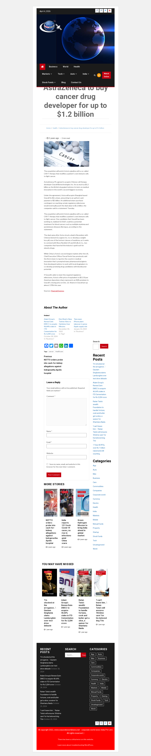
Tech (60, 74)
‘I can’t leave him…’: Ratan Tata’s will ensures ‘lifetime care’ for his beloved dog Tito (101, 610)
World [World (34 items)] (93, 709)
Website (50, 453)
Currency (96, 499)
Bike (94, 474)
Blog (63, 82)
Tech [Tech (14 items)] (106, 700)
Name (49, 431)
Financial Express (57, 291)
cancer (51, 351)
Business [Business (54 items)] (101, 658)
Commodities (98, 486)
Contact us (76, 82)
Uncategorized (98, 545)
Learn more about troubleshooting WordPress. (76, 745)
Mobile (95, 520)
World (65, 66)
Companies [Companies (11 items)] (95, 671)
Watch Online (106, 75)
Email (49, 442)
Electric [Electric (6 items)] (105, 679)
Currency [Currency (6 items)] (94, 679)
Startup (96, 532)
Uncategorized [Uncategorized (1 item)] (97, 705)
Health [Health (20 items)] (93, 684)
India (85, 74)
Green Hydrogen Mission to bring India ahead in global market (82, 528)
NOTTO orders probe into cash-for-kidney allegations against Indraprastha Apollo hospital (55, 364)
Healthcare (59, 351)
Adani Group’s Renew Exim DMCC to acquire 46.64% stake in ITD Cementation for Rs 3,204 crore (50, 326)
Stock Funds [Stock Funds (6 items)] (96, 700)
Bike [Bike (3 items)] (92, 658)
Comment (51, 396)
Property (96, 528)
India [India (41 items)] (102, 684)
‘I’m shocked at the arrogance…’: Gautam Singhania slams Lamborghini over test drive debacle (50, 613)
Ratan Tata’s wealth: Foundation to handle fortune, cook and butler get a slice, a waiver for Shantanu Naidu (84, 614)
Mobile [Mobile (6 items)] (103, 688)
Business (53, 66)
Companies (97, 491)
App (94, 466)
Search (96, 341)
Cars (94, 482)
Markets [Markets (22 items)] (94, 688)
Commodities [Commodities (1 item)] (96, 667)
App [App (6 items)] (92, 654)
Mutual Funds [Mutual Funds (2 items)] (96, 692)
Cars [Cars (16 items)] (93, 663)
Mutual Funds (98, 524)
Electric (96, 503)
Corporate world (99, 495)
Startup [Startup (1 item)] (105, 696)
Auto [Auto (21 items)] (100, 654)
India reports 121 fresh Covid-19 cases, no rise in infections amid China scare (66, 531)
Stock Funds (48, 82)
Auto (72, 74)
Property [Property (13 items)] (94, 696)
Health (77, 66)
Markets (46, 74)
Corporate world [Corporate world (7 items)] (97, 675)
